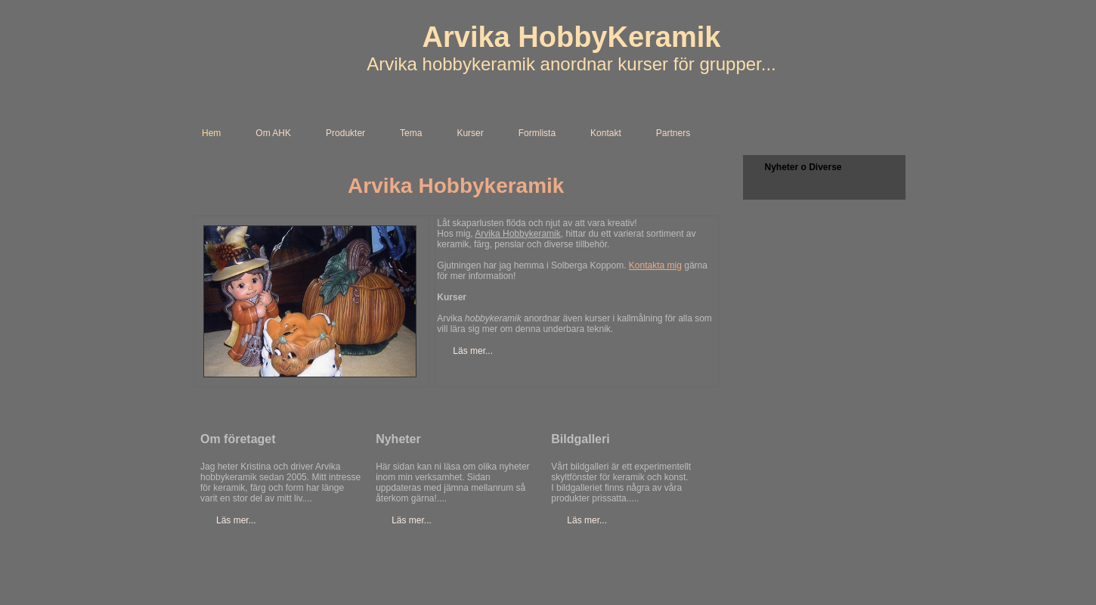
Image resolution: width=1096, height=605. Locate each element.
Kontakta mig (655, 265)
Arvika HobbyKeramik (572, 37)
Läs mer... (473, 351)
